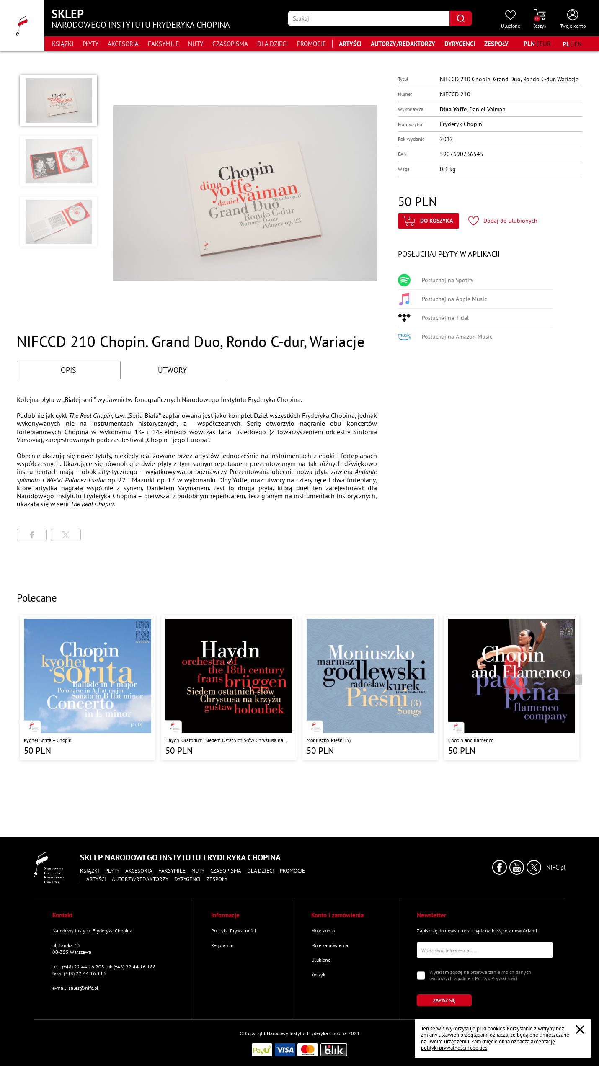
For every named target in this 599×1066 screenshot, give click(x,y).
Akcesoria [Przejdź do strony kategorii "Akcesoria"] (123, 44)
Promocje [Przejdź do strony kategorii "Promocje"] (311, 44)
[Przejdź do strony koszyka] (539, 19)
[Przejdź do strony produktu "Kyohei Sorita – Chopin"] (87, 687)
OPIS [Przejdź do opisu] (68, 370)
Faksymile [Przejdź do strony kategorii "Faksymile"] (163, 44)
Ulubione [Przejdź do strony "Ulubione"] (320, 960)
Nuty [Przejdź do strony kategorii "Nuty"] (195, 44)
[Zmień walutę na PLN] (529, 43)
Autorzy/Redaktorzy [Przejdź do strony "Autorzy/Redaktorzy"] (403, 44)
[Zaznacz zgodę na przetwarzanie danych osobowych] (421, 975)
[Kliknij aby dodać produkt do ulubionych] (502, 221)
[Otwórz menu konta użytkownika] (573, 19)
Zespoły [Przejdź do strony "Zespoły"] (496, 44)
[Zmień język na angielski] (578, 44)
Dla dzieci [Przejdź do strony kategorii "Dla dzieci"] (272, 44)
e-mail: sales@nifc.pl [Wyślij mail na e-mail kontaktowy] (75, 988)
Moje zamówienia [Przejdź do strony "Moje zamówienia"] (329, 945)
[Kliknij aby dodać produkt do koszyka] (428, 221)
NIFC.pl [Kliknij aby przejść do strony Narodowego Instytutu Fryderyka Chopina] (555, 867)
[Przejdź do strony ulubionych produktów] (510, 19)
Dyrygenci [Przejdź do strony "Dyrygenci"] (459, 44)
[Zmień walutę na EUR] (545, 43)
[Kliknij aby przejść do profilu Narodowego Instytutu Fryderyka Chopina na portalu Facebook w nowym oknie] (499, 867)
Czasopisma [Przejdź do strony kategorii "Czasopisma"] (230, 44)
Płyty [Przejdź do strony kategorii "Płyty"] (90, 44)
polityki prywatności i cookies (454, 1047)
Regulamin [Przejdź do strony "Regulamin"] (222, 945)
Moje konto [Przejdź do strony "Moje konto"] (323, 930)
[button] (58, 100)
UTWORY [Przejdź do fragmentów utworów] (172, 370)
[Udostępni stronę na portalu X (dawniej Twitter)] (66, 535)
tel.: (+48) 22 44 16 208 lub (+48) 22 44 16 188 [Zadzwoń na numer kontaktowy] (104, 966)
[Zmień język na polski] (566, 44)
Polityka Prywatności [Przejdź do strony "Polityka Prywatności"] (233, 930)
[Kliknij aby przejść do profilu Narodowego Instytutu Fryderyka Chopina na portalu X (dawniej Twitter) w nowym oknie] (534, 867)
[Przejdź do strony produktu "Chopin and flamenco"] (512, 687)
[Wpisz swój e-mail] (485, 950)
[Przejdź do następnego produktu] (577, 679)
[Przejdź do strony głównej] (22, 25)
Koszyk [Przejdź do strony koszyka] (318, 974)
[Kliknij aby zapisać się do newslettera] (444, 1000)
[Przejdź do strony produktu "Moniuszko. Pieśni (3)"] (370, 687)
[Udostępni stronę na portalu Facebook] (32, 535)
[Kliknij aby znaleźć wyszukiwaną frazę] (460, 18)
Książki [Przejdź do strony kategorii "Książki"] (62, 44)
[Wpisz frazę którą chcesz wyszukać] (368, 18)
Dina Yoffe (453, 109)
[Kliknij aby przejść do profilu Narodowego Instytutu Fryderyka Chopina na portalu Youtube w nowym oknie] (516, 867)
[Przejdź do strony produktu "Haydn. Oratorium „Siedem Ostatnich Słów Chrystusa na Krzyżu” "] (229, 687)
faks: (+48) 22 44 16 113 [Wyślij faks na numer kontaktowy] (79, 973)
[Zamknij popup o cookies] (580, 1029)
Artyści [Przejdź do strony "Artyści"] (350, 44)
